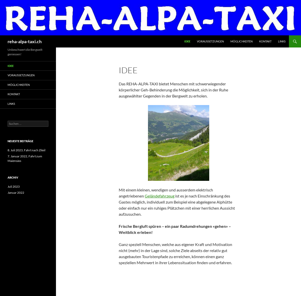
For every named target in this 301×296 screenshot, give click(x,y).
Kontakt (265, 41)
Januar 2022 (16, 192)
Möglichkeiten (241, 41)
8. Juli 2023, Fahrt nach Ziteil (26, 150)
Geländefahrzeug (159, 195)
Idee (187, 41)
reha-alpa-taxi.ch (25, 41)
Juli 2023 (14, 186)
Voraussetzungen (210, 41)
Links (282, 41)
